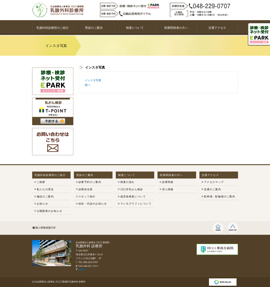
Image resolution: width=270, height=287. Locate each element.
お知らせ (42, 203)
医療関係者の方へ (176, 28)
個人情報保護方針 (45, 227)
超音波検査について (133, 196)
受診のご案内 (94, 28)
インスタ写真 (93, 80)
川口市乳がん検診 (131, 189)
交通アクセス (217, 28)
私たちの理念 (45, 189)
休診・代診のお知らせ (92, 203)
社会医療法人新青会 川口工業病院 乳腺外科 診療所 (60, 281)
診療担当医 (85, 189)
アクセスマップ (214, 182)
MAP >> (81, 269)
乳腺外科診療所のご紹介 (52, 28)
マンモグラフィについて (135, 203)
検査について (135, 28)
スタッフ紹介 (86, 196)
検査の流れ (127, 182)
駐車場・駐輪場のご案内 (219, 196)
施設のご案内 (45, 196)
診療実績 (168, 182)
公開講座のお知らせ (49, 211)
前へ (88, 85)
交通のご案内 (212, 189)
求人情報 (168, 189)
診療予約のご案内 (89, 182)
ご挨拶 (41, 182)
